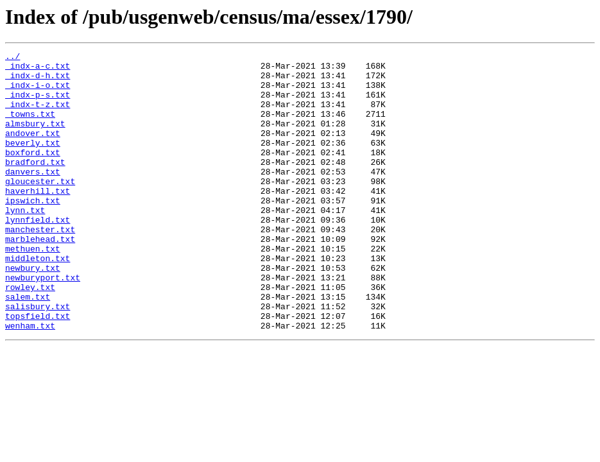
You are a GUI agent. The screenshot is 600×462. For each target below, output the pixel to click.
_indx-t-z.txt (37, 115)
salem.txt (27, 346)
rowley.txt (30, 335)
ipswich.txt (32, 231)
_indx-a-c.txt (37, 69)
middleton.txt (37, 300)
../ (12, 58)
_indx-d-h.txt (37, 81)
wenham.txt (30, 381)
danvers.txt (32, 196)
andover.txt (32, 150)
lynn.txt (25, 242)
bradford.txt (35, 185)
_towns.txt (30, 127)
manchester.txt (40, 265)
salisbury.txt (37, 358)
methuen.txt (32, 289)
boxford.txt (32, 173)
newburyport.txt (42, 323)
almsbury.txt (35, 138)
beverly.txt (32, 161)
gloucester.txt (40, 208)
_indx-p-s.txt (37, 104)
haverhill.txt (37, 219)
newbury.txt (32, 312)
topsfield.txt (37, 369)
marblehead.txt (40, 277)
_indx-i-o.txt (37, 92)
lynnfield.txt (37, 254)
